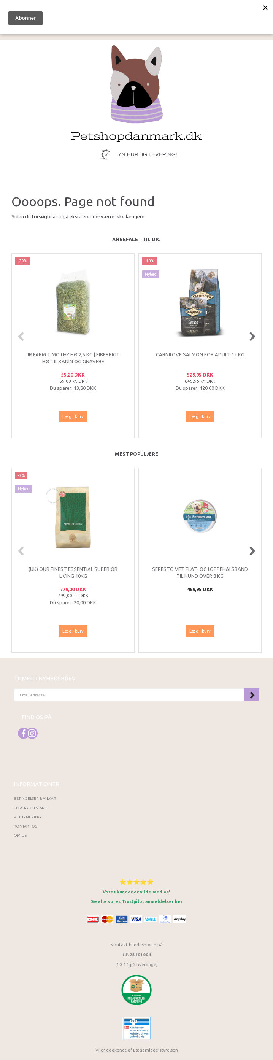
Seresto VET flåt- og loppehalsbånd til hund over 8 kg (200, 572)
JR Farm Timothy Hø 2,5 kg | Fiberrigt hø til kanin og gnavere (73, 358)
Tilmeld (251, 694)
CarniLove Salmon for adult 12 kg (200, 354)
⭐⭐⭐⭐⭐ (136, 882)
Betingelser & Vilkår (35, 798)
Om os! (21, 835)
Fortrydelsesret (31, 808)
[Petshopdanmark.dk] (136, 92)
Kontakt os (25, 826)
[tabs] (189, 12)
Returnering (27, 817)
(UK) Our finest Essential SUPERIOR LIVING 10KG (73, 572)
